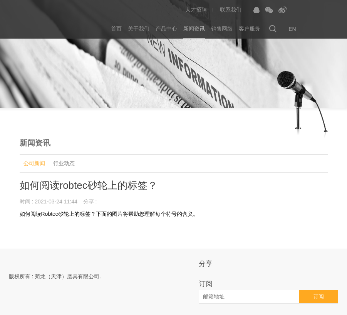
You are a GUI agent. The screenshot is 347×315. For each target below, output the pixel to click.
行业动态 (64, 163)
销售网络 (222, 29)
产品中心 (166, 29)
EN (292, 29)
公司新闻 (34, 163)
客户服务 (249, 29)
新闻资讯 (194, 29)
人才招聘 (196, 10)
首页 (116, 29)
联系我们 (230, 10)
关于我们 (138, 29)
